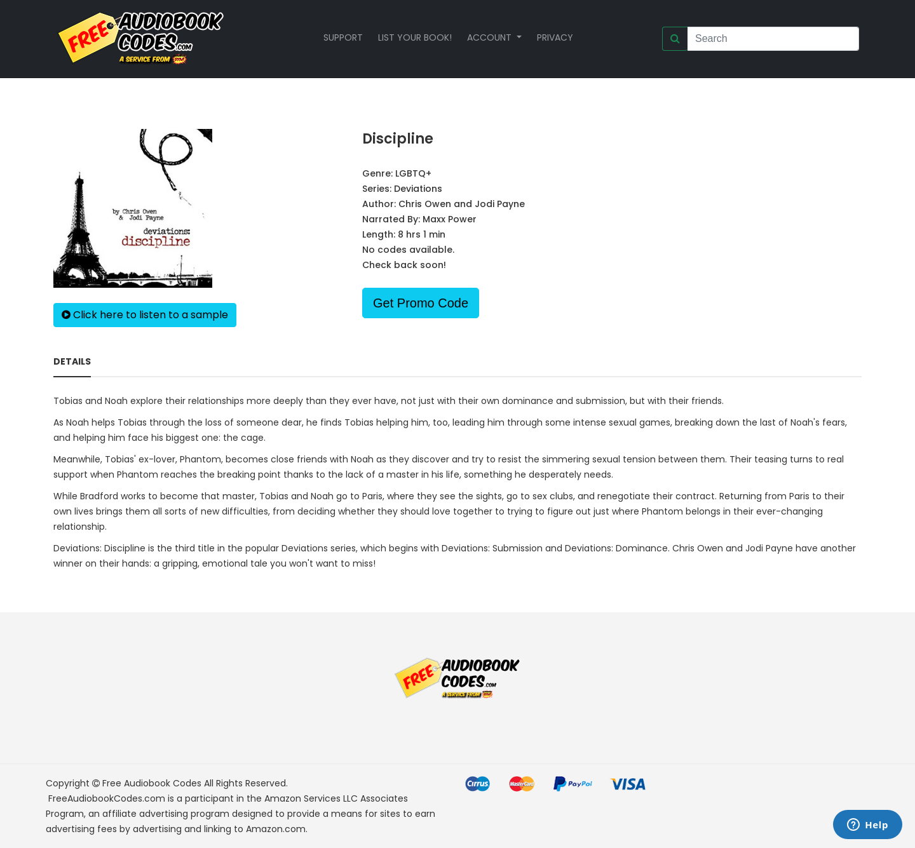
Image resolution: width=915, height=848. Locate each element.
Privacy (555, 37)
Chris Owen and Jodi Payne (461, 204)
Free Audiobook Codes (151, 783)
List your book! (415, 37)
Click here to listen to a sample (145, 314)
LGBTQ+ (413, 173)
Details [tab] (72, 361)
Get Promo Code (420, 303)
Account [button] (490, 37)
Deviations (418, 188)
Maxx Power (450, 219)
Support (343, 37)
